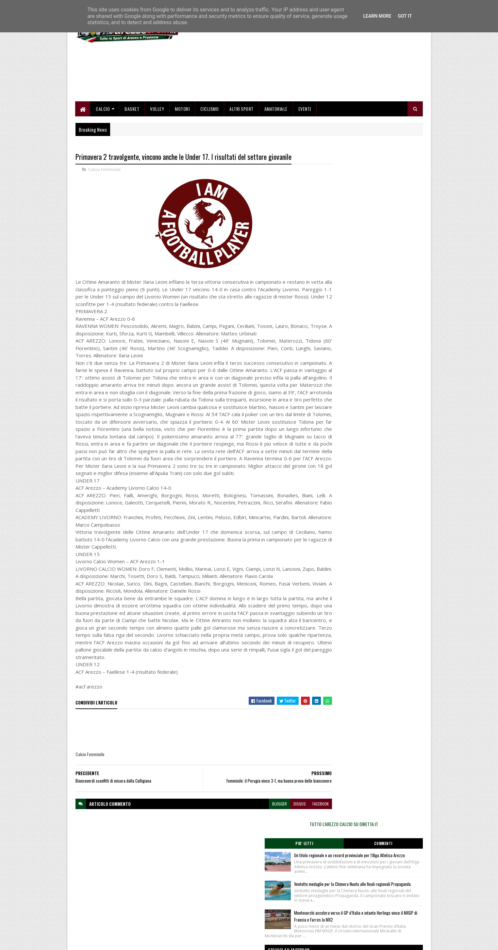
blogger (254, 862)
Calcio (103, 144)
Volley (157, 144)
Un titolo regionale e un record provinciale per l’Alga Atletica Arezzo (382, 229)
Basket (132, 144)
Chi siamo (201, 907)
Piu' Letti (344, 214)
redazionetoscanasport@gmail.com (382, 899)
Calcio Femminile (104, 206)
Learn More (377, 16)
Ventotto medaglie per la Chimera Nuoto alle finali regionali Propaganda (384, 269)
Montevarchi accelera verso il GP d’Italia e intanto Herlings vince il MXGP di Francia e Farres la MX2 (382, 313)
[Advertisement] (304, 91)
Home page (203, 899)
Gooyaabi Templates (161, 941)
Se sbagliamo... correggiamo (217, 922)
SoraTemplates (106, 941)
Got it (405, 16)
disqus (274, 862)
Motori (182, 144)
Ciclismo (210, 144)
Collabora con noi (208, 914)
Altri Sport (242, 144)
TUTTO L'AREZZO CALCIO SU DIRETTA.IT (370, 194)
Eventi (304, 144)
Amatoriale (276, 144)
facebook (295, 862)
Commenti (397, 214)
